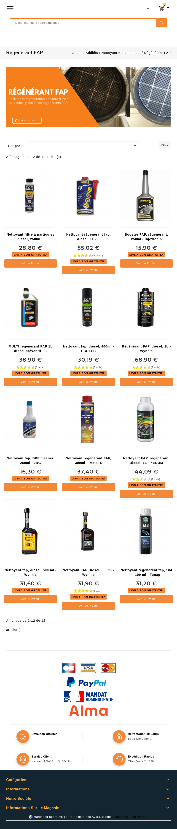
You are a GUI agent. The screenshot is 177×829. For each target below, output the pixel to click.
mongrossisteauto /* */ (67, 9)
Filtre (164, 144)
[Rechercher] (88, 22)
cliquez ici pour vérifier (131, 816)
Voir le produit (31, 263)
